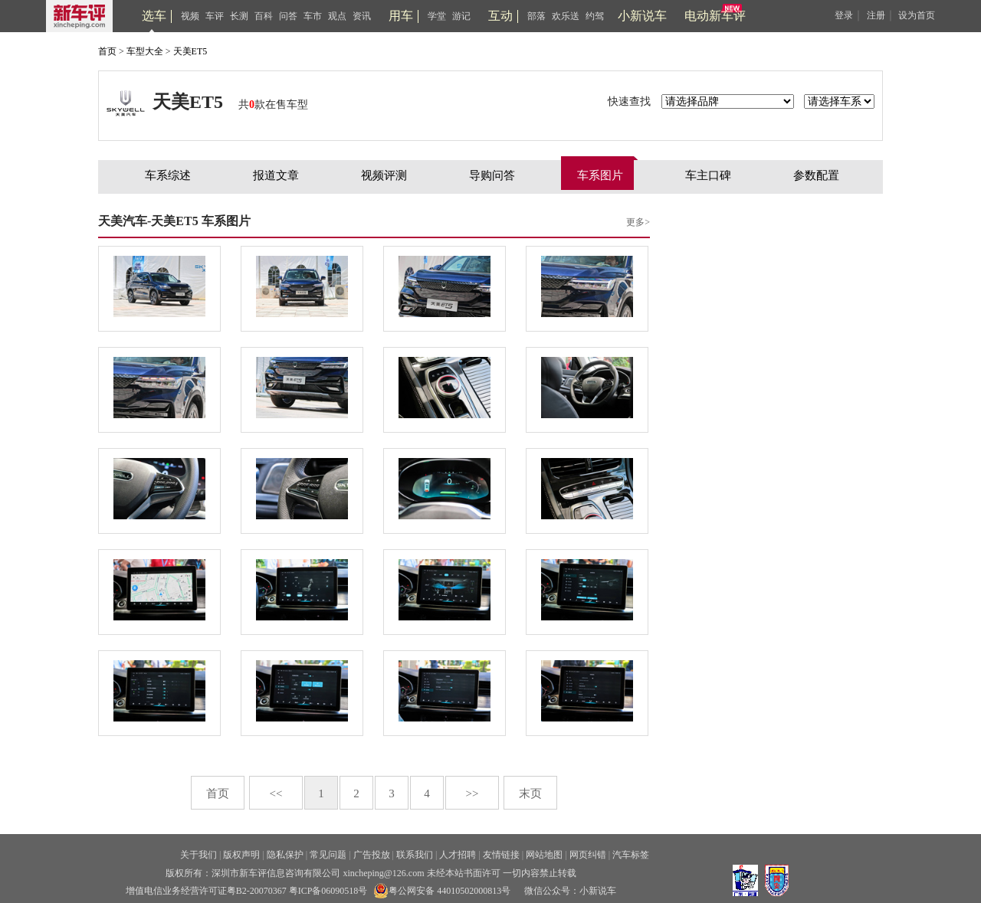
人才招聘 (457, 854)
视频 (190, 16)
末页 (530, 793)
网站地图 (544, 854)
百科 (263, 16)
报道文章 (276, 175)
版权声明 (241, 854)
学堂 (437, 16)
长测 (239, 16)
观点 (337, 16)
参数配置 (816, 175)
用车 (401, 15)
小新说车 (642, 15)
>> (472, 793)
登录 (844, 15)
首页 (107, 51)
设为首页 (916, 15)
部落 (536, 16)
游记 (461, 16)
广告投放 (371, 854)
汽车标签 (630, 854)
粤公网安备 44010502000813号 (441, 890)
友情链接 (501, 854)
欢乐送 (565, 16)
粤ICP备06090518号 (328, 890)
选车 (154, 15)
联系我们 (414, 854)
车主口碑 (708, 175)
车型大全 (144, 51)
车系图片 (600, 175)
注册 (876, 15)
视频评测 (384, 175)
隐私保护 (285, 854)
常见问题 (328, 854)
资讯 (362, 16)
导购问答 (492, 175)
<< (276, 793)
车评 (214, 16)
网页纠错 (587, 854)
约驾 (595, 16)
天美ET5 (190, 51)
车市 (312, 16)
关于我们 (198, 854)
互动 (500, 15)
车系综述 (168, 175)
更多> (638, 222)
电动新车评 (715, 15)
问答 (288, 16)
